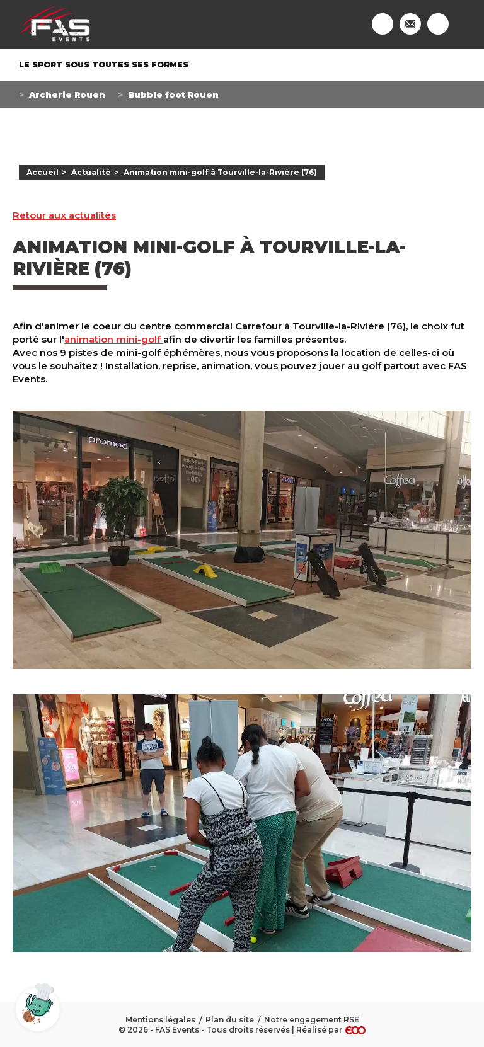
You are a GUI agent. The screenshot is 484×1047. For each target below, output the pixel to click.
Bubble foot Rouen (173, 94)
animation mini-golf (113, 339)
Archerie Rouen (67, 94)
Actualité (91, 172)
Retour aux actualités (64, 215)
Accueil (42, 172)
